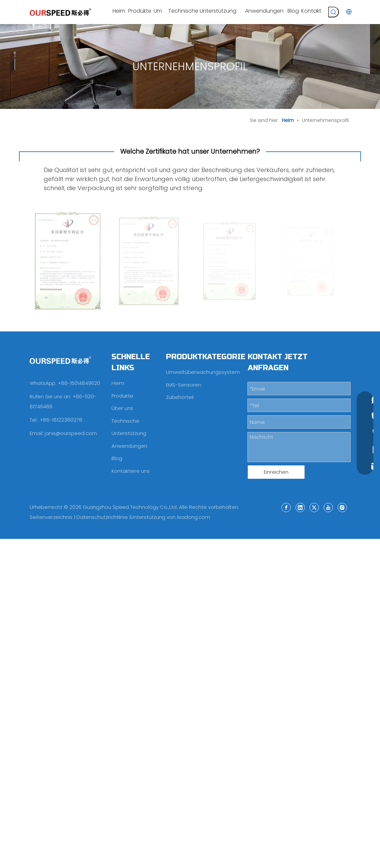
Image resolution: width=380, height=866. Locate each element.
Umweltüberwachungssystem (203, 372)
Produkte (122, 395)
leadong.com (193, 517)
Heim (118, 383)
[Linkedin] (300, 507)
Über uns (122, 408)
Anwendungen (129, 445)
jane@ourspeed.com (71, 433)
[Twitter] (314, 507)
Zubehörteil (180, 397)
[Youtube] (328, 507)
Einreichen (276, 471)
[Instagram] (342, 507)
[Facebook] (286, 507)
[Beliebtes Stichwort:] (333, 12)
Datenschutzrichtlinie (102, 517)
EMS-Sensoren (183, 384)
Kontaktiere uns (131, 470)
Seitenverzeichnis (51, 517)
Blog (117, 458)
